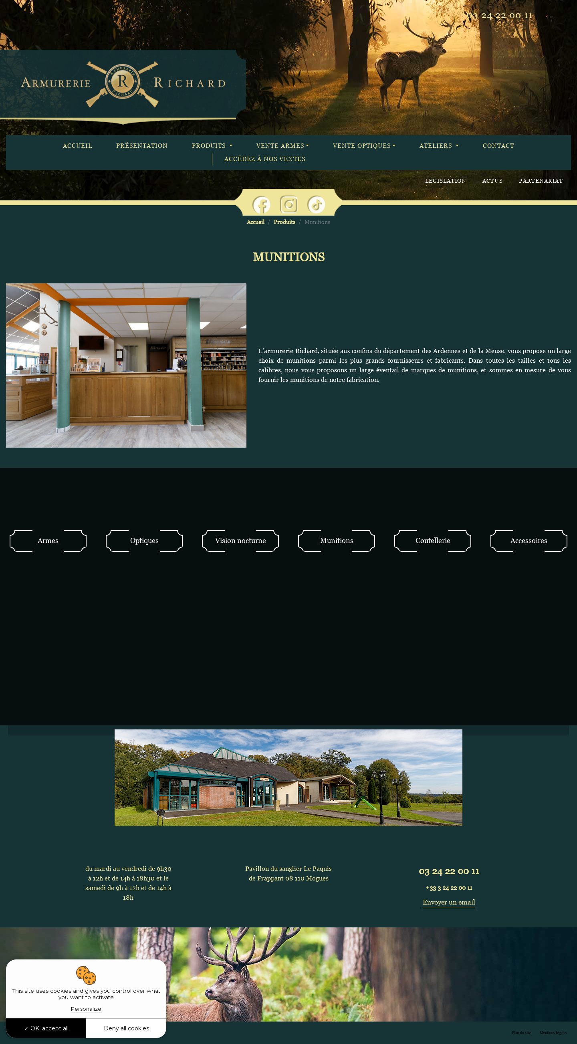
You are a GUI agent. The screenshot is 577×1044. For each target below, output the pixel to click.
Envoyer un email (449, 902)
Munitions (336, 540)
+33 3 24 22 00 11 (449, 887)
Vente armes (280, 145)
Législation (445, 181)
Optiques (144, 540)
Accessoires (528, 540)
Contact (498, 145)
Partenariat (541, 181)
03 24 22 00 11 (500, 15)
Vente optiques (362, 145)
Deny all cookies (126, 1028)
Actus (492, 181)
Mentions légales (553, 1032)
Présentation (142, 145)
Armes (48, 540)
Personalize (86, 1009)
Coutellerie (433, 540)
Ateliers (437, 145)
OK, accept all (46, 1028)
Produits (210, 145)
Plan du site (521, 1032)
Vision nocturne (240, 540)
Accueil (77, 145)
